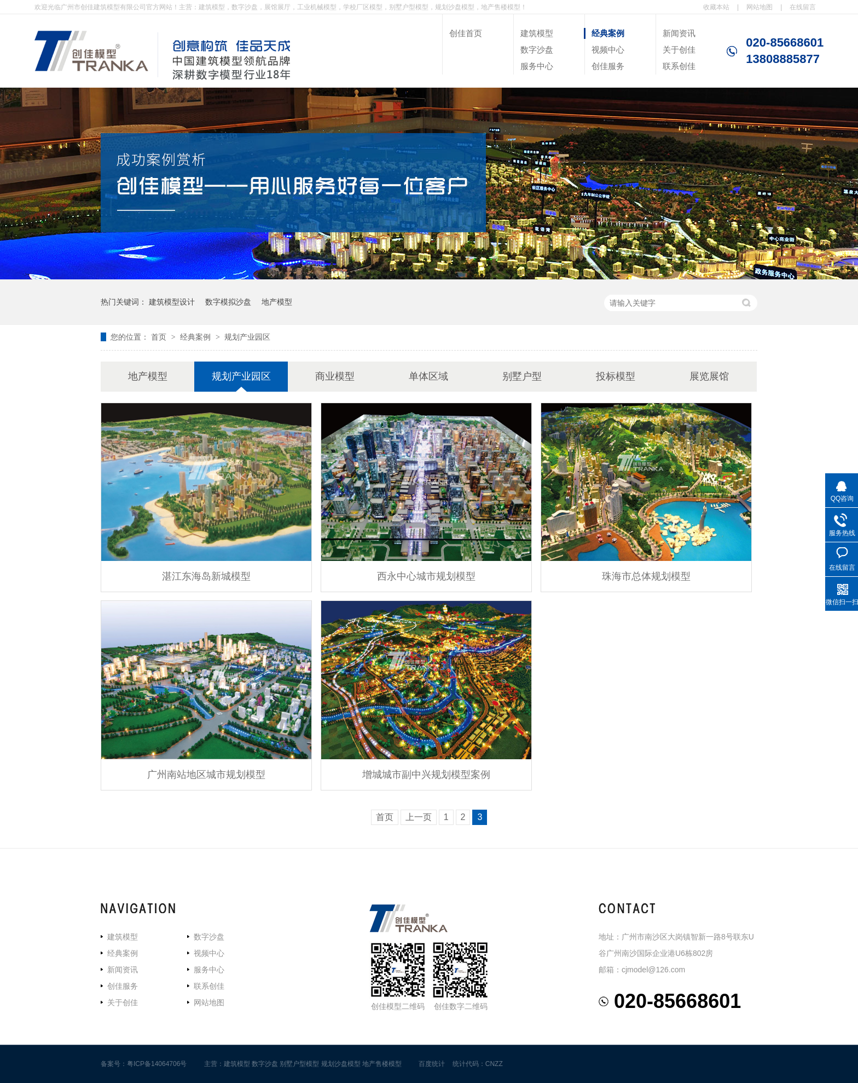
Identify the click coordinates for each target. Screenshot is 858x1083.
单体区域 (428, 376)
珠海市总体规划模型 (646, 576)
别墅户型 (522, 376)
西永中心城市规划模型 (426, 576)
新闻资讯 (679, 33)
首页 (160, 337)
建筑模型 (536, 33)
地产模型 (277, 301)
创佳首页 (465, 33)
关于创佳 (679, 49)
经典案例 (608, 33)
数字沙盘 (536, 49)
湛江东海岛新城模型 (206, 576)
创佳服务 (608, 66)
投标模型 (615, 376)
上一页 (418, 817)
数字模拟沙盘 (228, 301)
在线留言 (803, 7)
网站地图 (759, 7)
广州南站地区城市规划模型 (206, 774)
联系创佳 (679, 66)
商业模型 (335, 376)
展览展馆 (709, 376)
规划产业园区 (247, 337)
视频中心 (608, 49)
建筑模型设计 (172, 301)
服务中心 (536, 66)
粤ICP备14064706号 (157, 1064)
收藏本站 (716, 7)
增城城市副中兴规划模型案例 (426, 774)
